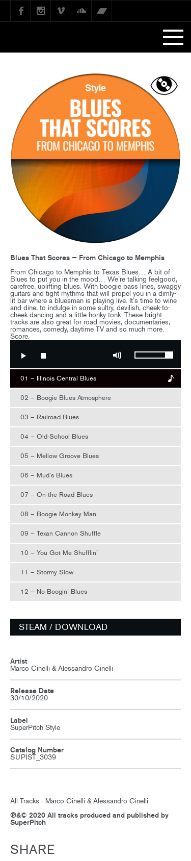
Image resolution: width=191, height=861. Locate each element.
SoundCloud (81, 11)
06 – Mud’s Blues (46, 475)
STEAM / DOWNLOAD (63, 627)
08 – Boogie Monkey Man (58, 514)
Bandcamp (102, 11)
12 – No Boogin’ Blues (53, 591)
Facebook (20, 11)
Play (23, 355)
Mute (117, 355)
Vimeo (61, 11)
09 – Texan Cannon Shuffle (60, 533)
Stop (43, 355)
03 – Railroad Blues (49, 417)
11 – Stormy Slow (46, 572)
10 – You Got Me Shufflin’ (59, 552)
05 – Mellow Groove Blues (59, 456)
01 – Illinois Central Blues (58, 378)
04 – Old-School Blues (54, 436)
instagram (41, 11)
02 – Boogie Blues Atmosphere (65, 397)
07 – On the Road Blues (56, 494)
